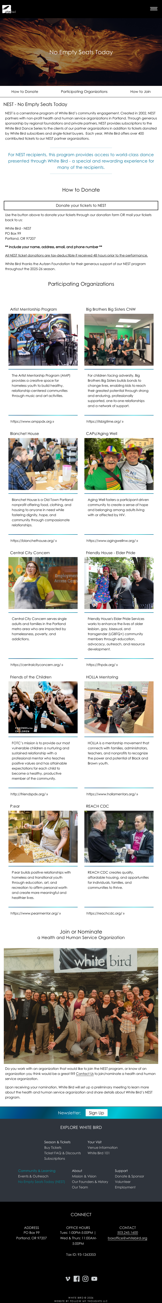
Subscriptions (54, 1158)
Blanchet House (24, 433)
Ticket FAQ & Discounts (62, 1153)
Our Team (80, 1187)
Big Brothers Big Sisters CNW (111, 309)
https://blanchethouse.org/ (32, 541)
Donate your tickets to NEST (81, 205)
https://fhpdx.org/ (100, 665)
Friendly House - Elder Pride (110, 552)
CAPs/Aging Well (101, 433)
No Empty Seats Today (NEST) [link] (41, 1182)
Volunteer (123, 1182)
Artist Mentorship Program (33, 309)
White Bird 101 (99, 1153)
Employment (125, 1187)
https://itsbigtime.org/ (103, 421)
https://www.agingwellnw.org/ (111, 541)
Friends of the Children (30, 677)
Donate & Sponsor (129, 1176)
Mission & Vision (84, 1176)
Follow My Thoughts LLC (89, 1301)
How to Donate (24, 91)
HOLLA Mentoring (102, 677)
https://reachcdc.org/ (104, 913)
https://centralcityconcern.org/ (36, 665)
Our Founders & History (90, 1182)
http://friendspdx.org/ (28, 794)
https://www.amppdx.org (31, 421)
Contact (127, 1228)
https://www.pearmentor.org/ (34, 913)
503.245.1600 (127, 1232)
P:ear (15, 806)
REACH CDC (97, 806)
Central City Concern (30, 552)
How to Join (140, 91)
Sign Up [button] (96, 1112)
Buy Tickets (52, 1147)
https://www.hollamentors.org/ (111, 794)
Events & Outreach (33, 1176)
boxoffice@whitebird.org (127, 1238)
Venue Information (103, 1147)
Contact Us (85, 1074)
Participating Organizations (84, 91)
